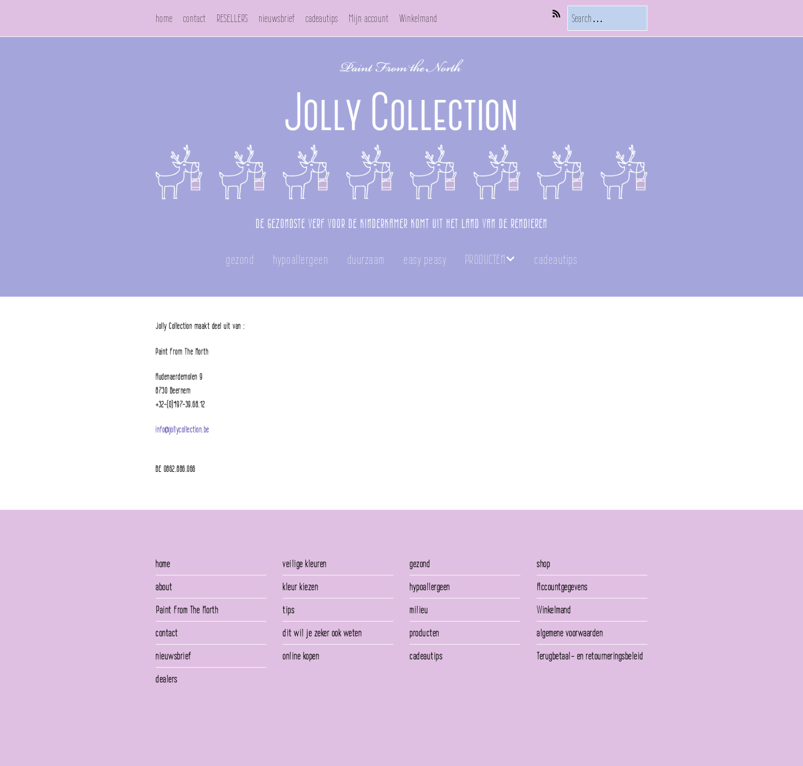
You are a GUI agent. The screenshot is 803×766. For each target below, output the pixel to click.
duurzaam (366, 259)
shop (543, 563)
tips (288, 609)
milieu (419, 609)
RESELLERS (232, 18)
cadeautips (322, 18)
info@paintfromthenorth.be (189, 443)
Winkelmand (418, 18)
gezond (240, 259)
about (164, 586)
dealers (167, 679)
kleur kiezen (300, 586)
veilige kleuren (305, 563)
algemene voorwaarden (570, 632)
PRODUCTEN (485, 259)
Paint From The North (187, 609)
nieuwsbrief (277, 18)
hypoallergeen (301, 259)
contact (194, 18)
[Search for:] (607, 18)
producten (424, 632)
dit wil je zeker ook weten (322, 632)
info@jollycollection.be (182, 429)
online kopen (301, 655)
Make (184, 734)
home (164, 18)
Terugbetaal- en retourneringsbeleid (590, 655)
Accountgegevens (562, 586)
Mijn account (369, 18)
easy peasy (425, 259)
